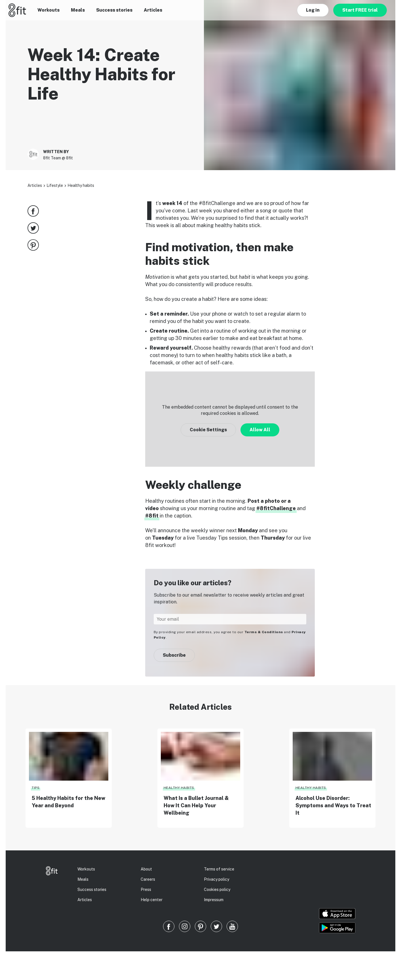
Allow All (260, 429)
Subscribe (174, 655)
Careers (148, 879)
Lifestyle (55, 185)
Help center (151, 899)
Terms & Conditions (263, 632)
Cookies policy (217, 889)
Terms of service (219, 869)
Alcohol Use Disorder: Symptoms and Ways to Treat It (333, 805)
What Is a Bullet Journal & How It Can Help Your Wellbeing (196, 805)
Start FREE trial (360, 10)
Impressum (213, 899)
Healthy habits (80, 185)
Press (146, 889)
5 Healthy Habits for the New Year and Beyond (68, 801)
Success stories (114, 10)
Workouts (48, 10)
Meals (78, 10)
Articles (153, 10)
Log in (313, 10)
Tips (35, 788)
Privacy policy (216, 879)
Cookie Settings (208, 429)
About (146, 869)
